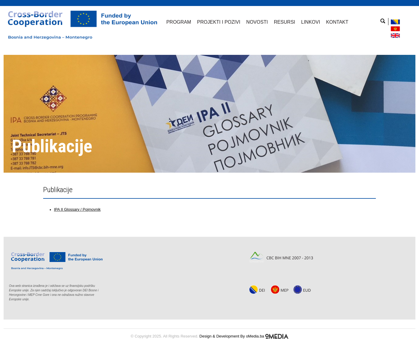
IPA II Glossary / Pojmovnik (77, 209)
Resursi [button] (284, 22)
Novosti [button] (257, 22)
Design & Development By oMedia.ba (243, 336)
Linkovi (310, 22)
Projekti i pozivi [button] (218, 22)
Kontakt (337, 22)
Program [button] (178, 22)
